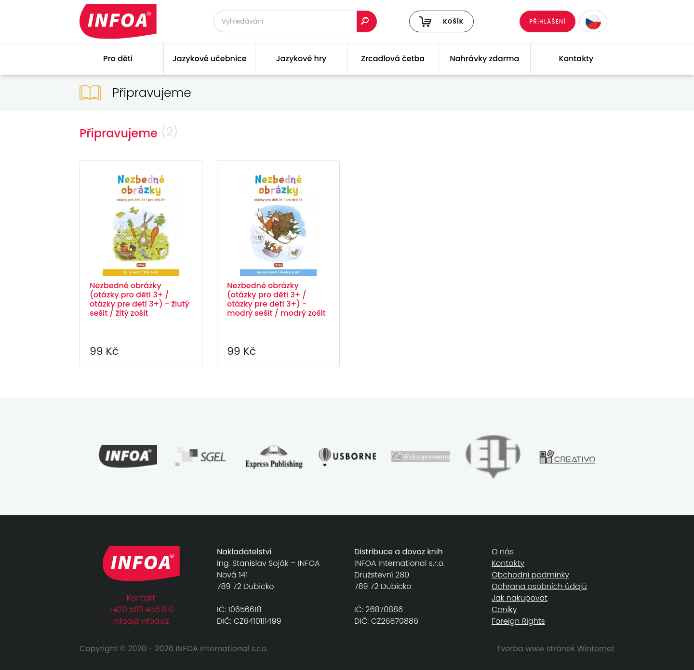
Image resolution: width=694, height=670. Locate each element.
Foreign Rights (518, 621)
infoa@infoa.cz (141, 621)
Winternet (596, 648)
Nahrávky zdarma (484, 58)
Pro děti (118, 58)
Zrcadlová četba (393, 58)
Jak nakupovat (519, 597)
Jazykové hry (301, 58)
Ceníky (504, 609)
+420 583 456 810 (141, 609)
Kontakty (576, 58)
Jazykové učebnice (210, 58)
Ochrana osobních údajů (539, 586)
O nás (503, 551)
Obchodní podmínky (530, 574)
